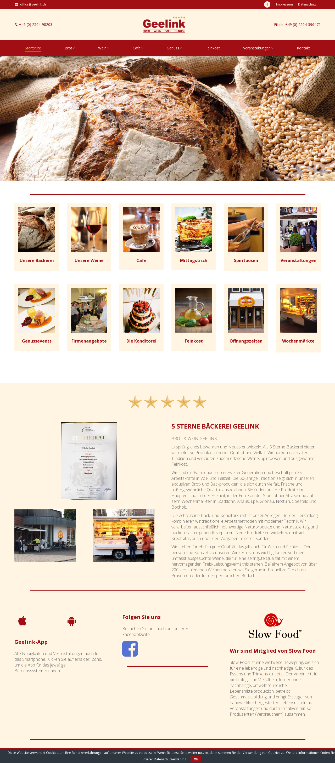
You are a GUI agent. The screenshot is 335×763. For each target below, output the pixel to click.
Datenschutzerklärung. (170, 759)
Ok (196, 759)
